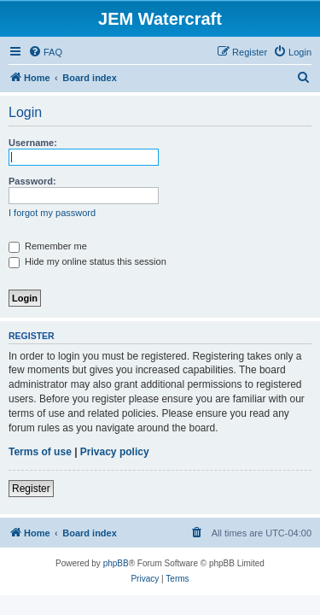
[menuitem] (45, 52)
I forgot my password (52, 213)
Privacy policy (114, 452)
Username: (33, 143)
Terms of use (40, 452)
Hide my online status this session (87, 261)
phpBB (116, 563)
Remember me (48, 246)
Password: (32, 181)
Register (31, 489)
